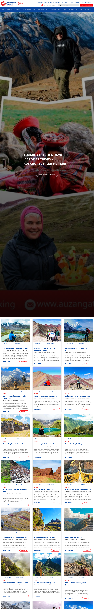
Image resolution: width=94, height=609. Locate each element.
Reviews (64, 2)
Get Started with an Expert (47, 175)
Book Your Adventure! (86, 5)
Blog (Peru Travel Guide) (75, 2)
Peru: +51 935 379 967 (43, 2)
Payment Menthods (86, 2)
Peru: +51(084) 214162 (55, 2)
